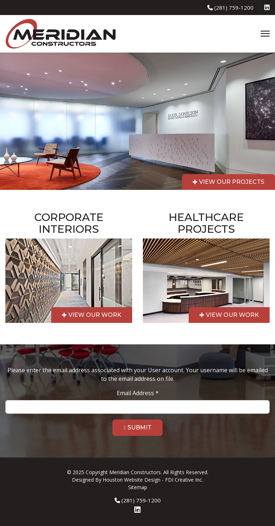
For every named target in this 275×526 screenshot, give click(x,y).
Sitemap (137, 487)
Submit (139, 427)
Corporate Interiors (68, 223)
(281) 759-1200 (234, 7)
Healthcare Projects (206, 223)
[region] (137, 199)
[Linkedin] (267, 7)
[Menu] (265, 33)
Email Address (138, 393)
